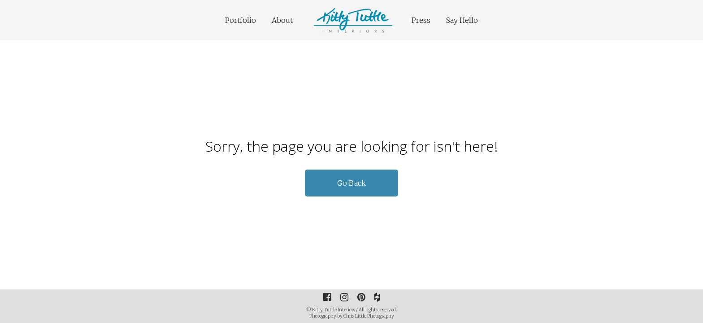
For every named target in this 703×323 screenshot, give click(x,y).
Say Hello (462, 20)
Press (421, 20)
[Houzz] (377, 296)
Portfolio (240, 20)
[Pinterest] (361, 296)
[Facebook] (327, 296)
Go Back (351, 183)
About (282, 20)
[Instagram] (344, 296)
